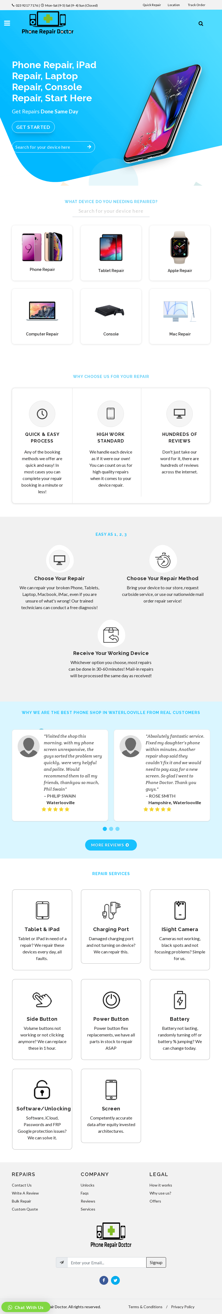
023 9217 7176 (27, 5)
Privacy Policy (182, 1306)
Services (88, 1209)
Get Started (33, 127)
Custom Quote (25, 1209)
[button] (105, 829)
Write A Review (25, 1193)
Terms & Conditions (145, 1306)
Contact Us (22, 1185)
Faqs (85, 1193)
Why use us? (160, 1193)
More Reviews (110, 845)
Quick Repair (152, 5)
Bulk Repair (21, 1201)
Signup (156, 1262)
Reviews (88, 1201)
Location (174, 5)
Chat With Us (28, 1307)
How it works (161, 1185)
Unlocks (87, 1185)
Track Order (197, 5)
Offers (155, 1201)
